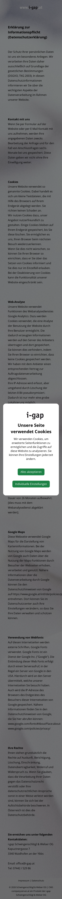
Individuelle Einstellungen (31, 484)
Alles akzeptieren (31, 472)
